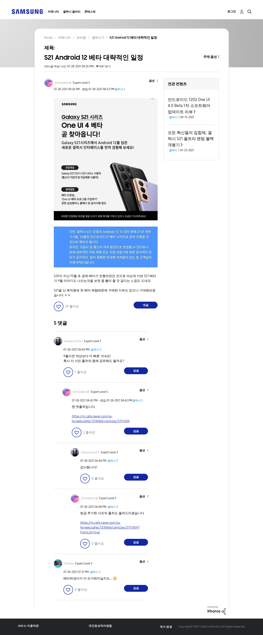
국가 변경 (166, 627)
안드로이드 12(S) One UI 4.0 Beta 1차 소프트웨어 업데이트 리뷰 (189, 105)
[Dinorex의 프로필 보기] (69, 563)
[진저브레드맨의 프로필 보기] (63, 83)
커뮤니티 (53, 11)
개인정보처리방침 (100, 626)
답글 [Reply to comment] (136, 370)
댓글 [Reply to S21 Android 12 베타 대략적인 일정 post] (145, 305)
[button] (151, 81)
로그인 (231, 11)
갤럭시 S (120, 89)
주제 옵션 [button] (210, 57)
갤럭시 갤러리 (71, 11)
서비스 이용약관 (28, 626)
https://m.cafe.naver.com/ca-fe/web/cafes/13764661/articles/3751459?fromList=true (110, 527)
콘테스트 (90, 11)
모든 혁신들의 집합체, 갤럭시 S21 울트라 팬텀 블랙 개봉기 (191, 138)
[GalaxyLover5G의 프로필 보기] (73, 341)
